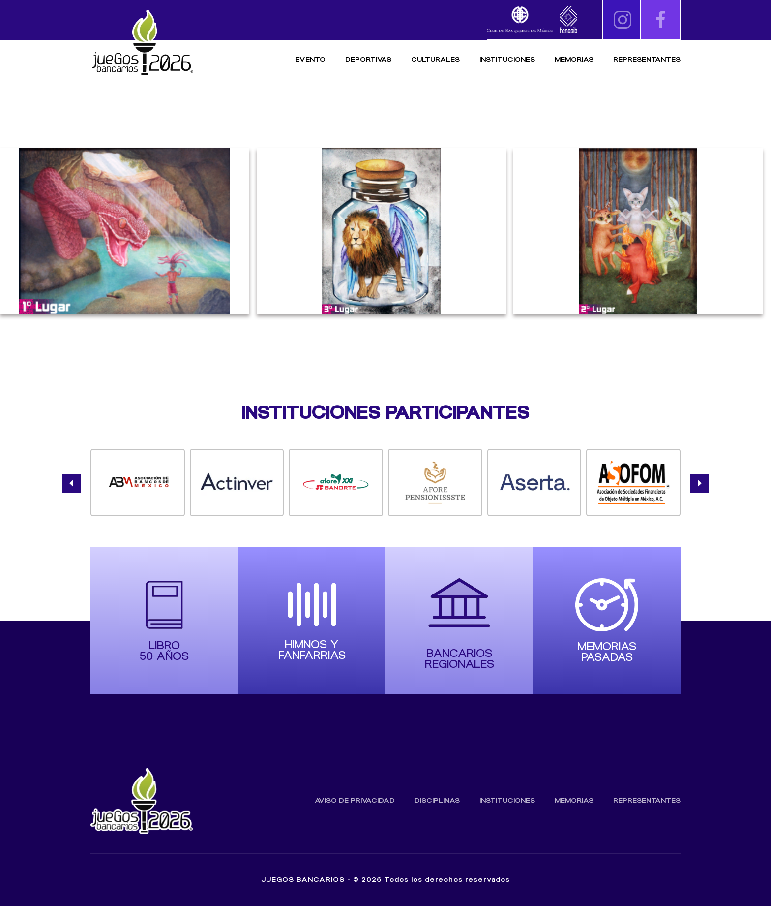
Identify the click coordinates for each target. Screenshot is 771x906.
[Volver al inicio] (142, 43)
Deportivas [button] (368, 59)
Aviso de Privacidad (355, 800)
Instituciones (507, 59)
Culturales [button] (435, 59)
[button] (71, 483)
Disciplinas (437, 800)
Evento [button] (310, 59)
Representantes (647, 59)
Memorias (574, 800)
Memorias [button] (574, 59)
